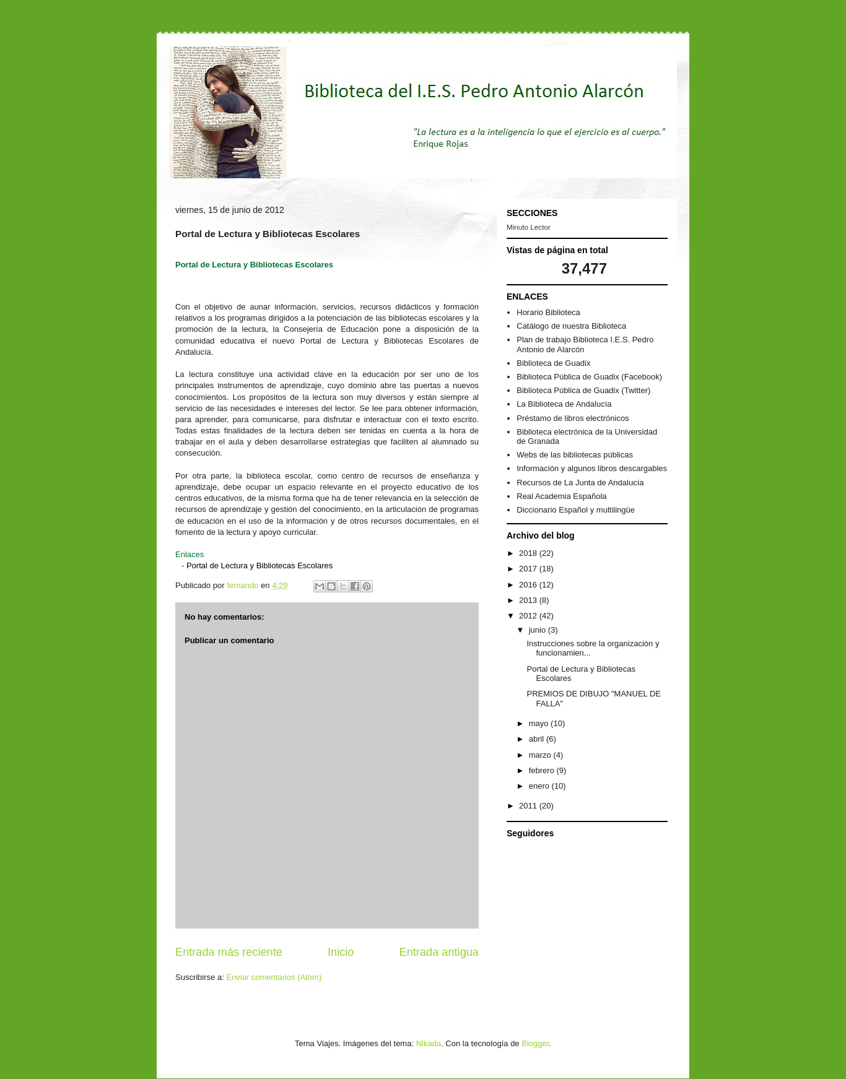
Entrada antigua (439, 952)
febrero (543, 770)
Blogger (535, 1043)
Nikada (428, 1043)
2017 (529, 568)
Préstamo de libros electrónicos (573, 418)
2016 (529, 584)
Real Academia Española (561, 496)
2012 (529, 615)
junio (538, 630)
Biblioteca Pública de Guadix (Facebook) (589, 376)
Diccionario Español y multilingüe (576, 509)
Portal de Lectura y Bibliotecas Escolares (259, 565)
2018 (529, 553)
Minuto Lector (529, 227)
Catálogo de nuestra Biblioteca (571, 326)
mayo (540, 723)
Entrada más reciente (228, 952)
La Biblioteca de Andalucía (564, 404)
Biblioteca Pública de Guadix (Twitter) (583, 390)
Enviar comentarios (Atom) (273, 977)
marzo (541, 755)
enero (540, 786)
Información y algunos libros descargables (592, 468)
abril (537, 738)
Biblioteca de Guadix (553, 363)
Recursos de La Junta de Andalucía (580, 482)
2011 (529, 805)
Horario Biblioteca (548, 312)
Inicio (341, 952)
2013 (529, 600)
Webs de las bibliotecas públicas (575, 454)
